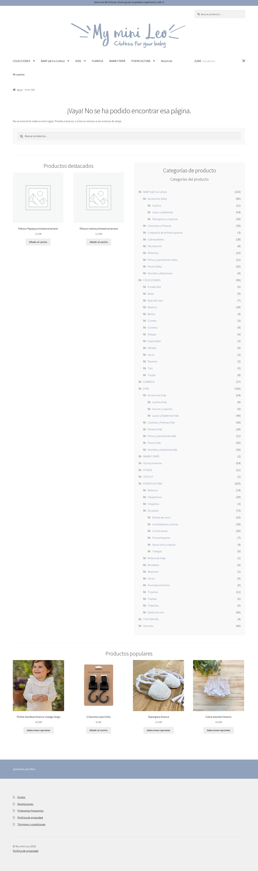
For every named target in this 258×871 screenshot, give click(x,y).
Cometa (152, 327)
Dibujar (152, 334)
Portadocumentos (159, 585)
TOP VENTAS (151, 619)
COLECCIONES (21, 61)
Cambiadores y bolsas (165, 524)
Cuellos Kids (159, 402)
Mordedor (153, 565)
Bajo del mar (155, 300)
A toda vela (154, 287)
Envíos (21, 797)
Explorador (154, 341)
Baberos (153, 490)
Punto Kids (154, 443)
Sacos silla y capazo (164, 544)
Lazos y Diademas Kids (165, 415)
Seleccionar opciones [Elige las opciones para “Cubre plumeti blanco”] (218, 730)
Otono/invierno (152, 463)
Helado (152, 348)
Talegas (157, 551)
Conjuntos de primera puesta (165, 232)
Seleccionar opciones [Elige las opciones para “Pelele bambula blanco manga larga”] (38, 730)
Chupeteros (155, 497)
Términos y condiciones (31, 824)
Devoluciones (25, 804)
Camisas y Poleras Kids (161, 422)
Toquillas (153, 605)
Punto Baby (155, 266)
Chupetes (153, 504)
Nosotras (166, 61)
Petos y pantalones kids (162, 436)
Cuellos (156, 205)
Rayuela (152, 361)
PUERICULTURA (140, 61)
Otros (151, 578)
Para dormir (155, 246)
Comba (152, 320)
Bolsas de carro (161, 517)
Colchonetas (160, 531)
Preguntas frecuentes (30, 810)
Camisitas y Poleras (159, 225)
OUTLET (148, 476)
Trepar (152, 375)
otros (151, 354)
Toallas (152, 599)
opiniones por (24, 769)
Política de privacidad (30, 817)
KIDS (78, 61)
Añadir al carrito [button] (38, 242)
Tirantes (153, 592)
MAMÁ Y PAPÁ (117, 61)
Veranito (148, 626)
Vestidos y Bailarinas (160, 273)
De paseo (153, 510)
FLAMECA (97, 61)
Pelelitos (153, 253)
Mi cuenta (18, 74)
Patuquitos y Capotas (165, 219)
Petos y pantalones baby (162, 259)
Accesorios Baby (157, 198)
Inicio (19, 89)
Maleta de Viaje (157, 558)
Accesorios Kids (157, 395)
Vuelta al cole (156, 612)
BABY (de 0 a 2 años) (53, 61)
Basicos (152, 307)
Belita (151, 314)
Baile (151, 293)
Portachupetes (161, 537)
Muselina (153, 571)
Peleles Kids (155, 429)
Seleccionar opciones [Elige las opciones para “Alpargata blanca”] (158, 730)
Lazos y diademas (162, 212)
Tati (150, 368)
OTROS (147, 470)
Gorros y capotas (162, 409)
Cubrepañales (156, 239)
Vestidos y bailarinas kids (162, 449)
